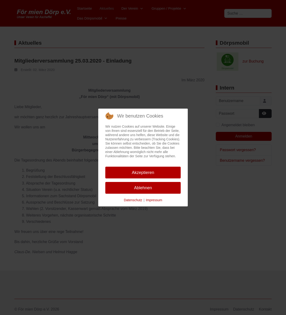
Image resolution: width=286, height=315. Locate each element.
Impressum (154, 200)
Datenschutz (133, 200)
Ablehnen (143, 187)
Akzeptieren (143, 172)
